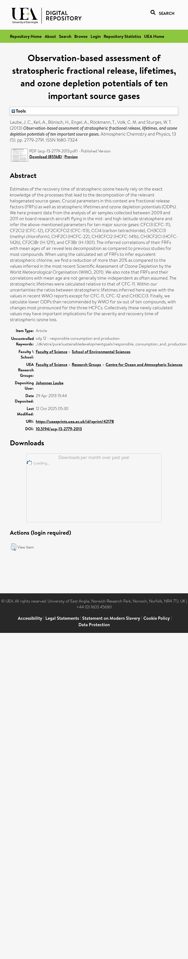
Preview (71, 156)
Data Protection (94, 625)
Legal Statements (62, 618)
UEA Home (154, 36)
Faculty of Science (51, 351)
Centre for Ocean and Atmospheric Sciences (144, 364)
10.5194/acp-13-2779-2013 (59, 429)
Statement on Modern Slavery (111, 618)
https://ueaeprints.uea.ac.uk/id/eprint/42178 (75, 421)
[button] (13, 547)
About (50, 36)
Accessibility (30, 618)
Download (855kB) (45, 156)
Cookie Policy (156, 618)
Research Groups (86, 364)
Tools (19, 111)
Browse (81, 36)
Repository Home (26, 36)
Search (65, 36)
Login (96, 36)
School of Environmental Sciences (101, 351)
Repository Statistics (122, 36)
